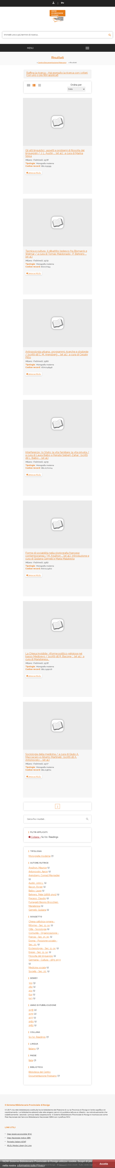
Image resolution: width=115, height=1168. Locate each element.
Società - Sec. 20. (38, 971)
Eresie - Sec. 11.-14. (38, 952)
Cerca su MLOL (34, 173)
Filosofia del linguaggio (41, 956)
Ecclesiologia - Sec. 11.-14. (42, 948)
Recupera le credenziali (62, 3)
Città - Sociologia (37, 929)
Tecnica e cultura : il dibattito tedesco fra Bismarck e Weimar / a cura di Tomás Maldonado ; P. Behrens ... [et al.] (56, 254)
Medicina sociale (37, 967)
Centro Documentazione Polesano (52, 62)
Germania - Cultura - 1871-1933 (45, 960)
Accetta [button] (104, 1163)
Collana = (35, 837)
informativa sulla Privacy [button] (31, 1165)
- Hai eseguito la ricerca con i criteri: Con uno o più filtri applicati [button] (57, 74)
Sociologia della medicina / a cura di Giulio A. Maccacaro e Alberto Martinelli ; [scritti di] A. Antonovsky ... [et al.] (52, 757)
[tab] (57, 74)
